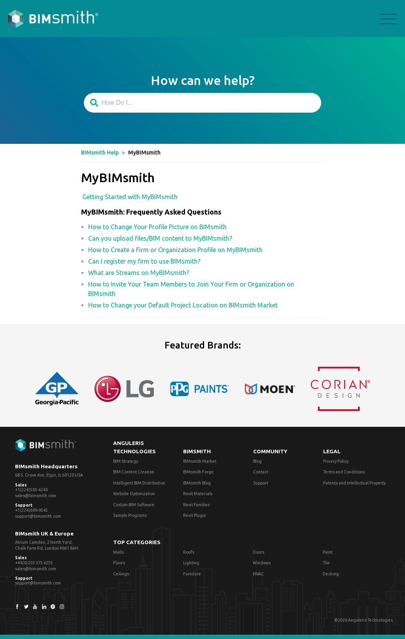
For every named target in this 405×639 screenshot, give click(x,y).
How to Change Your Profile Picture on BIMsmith (157, 226)
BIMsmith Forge (198, 471)
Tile (326, 562)
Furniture (192, 573)
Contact (260, 471)
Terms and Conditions (344, 471)
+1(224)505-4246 (31, 489)
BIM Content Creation (133, 471)
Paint (328, 552)
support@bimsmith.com (38, 516)
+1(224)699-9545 (31, 510)
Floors (119, 562)
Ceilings (121, 573)
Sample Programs (130, 515)
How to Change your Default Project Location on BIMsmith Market (183, 305)
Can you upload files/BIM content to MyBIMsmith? (160, 238)
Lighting (191, 562)
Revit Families (196, 504)
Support (260, 483)
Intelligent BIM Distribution (139, 483)
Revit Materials (197, 493)
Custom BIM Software (133, 504)
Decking (331, 573)
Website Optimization (134, 493)
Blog (257, 461)
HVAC (258, 573)
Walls (118, 552)
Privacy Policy (335, 461)
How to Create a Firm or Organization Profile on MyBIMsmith (175, 249)
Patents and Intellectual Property (354, 483)
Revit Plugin (194, 515)
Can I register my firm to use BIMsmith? (144, 261)
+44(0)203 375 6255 (34, 562)
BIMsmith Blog (197, 483)
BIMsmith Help (100, 152)
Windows (262, 562)
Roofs (188, 552)
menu (388, 19)
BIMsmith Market (199, 461)
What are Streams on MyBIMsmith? (138, 272)
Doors (258, 552)
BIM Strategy (125, 461)
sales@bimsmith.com (35, 495)
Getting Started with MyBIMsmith (130, 196)
